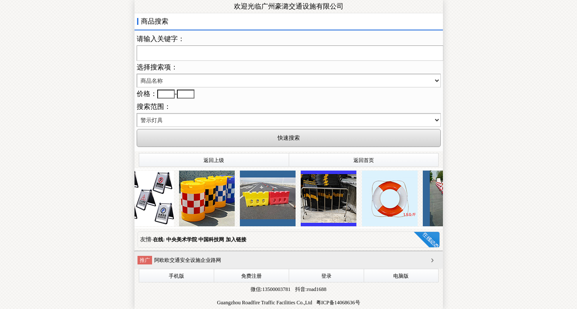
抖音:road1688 (310, 289)
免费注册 (251, 276)
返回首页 (363, 160)
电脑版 (401, 276)
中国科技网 (211, 240)
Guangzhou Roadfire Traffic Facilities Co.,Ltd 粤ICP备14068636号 (288, 303)
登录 (326, 276)
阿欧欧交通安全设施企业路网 (187, 260)
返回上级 (213, 160)
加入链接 (236, 240)
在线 (158, 240)
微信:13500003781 (270, 289)
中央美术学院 (182, 240)
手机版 (176, 276)
